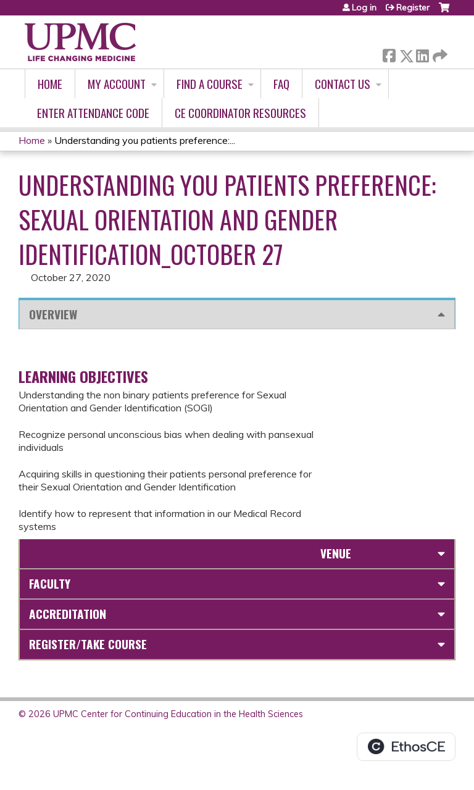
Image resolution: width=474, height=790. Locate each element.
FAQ (281, 84)
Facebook (389, 53)
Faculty (49, 583)
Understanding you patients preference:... (144, 140)
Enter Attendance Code (93, 113)
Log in (364, 7)
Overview (53, 314)
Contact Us (342, 84)
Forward (439, 53)
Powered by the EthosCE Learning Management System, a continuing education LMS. (406, 747)
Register (413, 7)
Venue (335, 553)
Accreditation (67, 614)
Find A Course (210, 84)
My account (117, 84)
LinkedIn (422, 53)
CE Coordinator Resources (240, 113)
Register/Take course (88, 644)
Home (50, 84)
